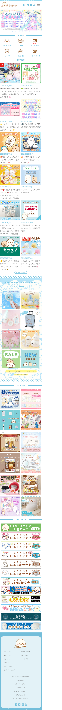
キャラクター (7, 655)
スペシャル (7, 662)
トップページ (7, 651)
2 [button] (15, 31)
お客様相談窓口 (21, 680)
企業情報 (27, 676)
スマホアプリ (24, 659)
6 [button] (29, 31)
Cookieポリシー (21, 687)
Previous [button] (3, 20)
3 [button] (19, 31)
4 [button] (22, 31)
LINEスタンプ (24, 655)
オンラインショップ (9, 670)
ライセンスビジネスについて (21, 698)
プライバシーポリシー (21, 684)
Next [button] (39, 20)
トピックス (7, 659)
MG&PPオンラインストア (21, 691)
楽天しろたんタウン (21, 695)
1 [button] (12, 31)
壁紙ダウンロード (25, 651)
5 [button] (26, 31)
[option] (21, 20)
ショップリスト (8, 666)
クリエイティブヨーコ (18, 676)
